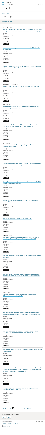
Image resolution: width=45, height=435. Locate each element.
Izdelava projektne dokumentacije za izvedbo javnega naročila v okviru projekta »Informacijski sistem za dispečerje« (21, 87)
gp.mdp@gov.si (6, 426)
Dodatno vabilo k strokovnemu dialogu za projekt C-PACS (17, 219)
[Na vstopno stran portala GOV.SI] (8, 5)
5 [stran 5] (18, 408)
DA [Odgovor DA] (3, 417)
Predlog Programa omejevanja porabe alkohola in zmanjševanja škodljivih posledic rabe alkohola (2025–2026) (22, 182)
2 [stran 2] (10, 408)
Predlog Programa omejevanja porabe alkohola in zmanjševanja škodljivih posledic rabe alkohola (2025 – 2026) (22, 164)
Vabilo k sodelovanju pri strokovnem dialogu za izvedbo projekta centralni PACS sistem (22, 256)
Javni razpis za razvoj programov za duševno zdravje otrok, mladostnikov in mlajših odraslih (22, 350)
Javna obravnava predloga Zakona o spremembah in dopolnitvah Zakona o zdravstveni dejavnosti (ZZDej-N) (22, 107)
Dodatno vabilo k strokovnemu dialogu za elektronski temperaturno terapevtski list (20, 201)
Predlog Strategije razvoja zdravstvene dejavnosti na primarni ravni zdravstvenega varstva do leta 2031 (20, 389)
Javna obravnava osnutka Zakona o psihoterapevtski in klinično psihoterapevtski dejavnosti (19, 145)
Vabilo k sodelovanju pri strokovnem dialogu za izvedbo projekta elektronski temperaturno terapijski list (19, 295)
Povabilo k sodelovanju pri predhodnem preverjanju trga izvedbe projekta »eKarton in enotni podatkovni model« (22, 67)
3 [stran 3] (13, 408)
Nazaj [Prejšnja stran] (4, 408)
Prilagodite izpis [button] (8, 22)
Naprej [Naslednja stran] (29, 408)
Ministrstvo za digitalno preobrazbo (10, 423)
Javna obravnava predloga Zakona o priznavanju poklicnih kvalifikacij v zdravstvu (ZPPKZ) (21, 48)
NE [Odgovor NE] (9, 417)
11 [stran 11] (24, 408)
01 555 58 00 (6, 425)
